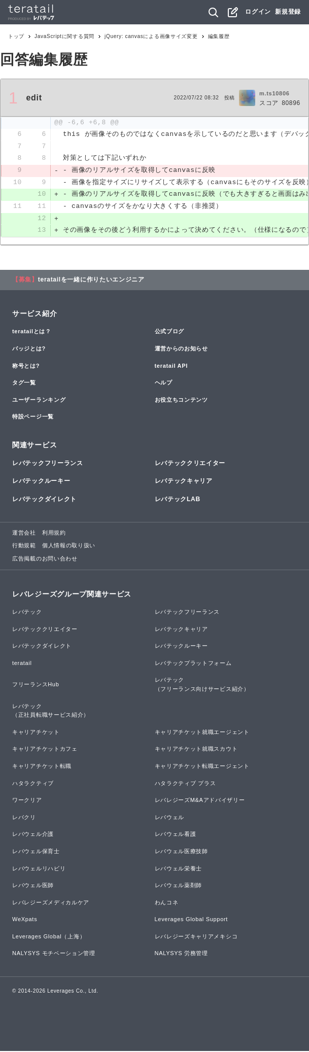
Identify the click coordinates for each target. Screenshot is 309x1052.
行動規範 (24, 547)
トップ (16, 36)
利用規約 (54, 534)
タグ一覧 (24, 384)
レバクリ (24, 818)
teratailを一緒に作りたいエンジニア (91, 281)
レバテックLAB (177, 500)
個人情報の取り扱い (68, 547)
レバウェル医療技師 (181, 852)
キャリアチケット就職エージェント (202, 733)
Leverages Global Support (191, 921)
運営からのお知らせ (181, 349)
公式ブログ (170, 333)
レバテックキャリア (184, 482)
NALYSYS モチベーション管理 (53, 955)
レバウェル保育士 (36, 852)
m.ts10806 (274, 93)
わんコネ (167, 903)
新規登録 (288, 11)
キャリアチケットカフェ (45, 750)
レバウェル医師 (33, 887)
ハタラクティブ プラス (185, 784)
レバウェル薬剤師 (178, 887)
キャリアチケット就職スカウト (196, 750)
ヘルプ (164, 384)
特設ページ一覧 (33, 418)
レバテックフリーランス (47, 464)
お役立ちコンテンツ (181, 401)
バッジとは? (29, 349)
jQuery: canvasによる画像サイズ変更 (151, 36)
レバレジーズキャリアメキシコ (196, 937)
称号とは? (26, 367)
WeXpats (24, 921)
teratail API (171, 367)
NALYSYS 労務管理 (181, 955)
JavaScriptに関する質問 (64, 36)
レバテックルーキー (41, 482)
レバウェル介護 (33, 835)
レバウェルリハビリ (38, 869)
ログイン (258, 11)
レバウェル (170, 818)
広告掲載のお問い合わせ (45, 559)
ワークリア (27, 801)
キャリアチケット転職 (42, 767)
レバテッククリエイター (190, 464)
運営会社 (24, 534)
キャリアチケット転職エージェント (202, 767)
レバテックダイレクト (44, 500)
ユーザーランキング (38, 401)
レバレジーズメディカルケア (50, 903)
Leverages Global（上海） (48, 937)
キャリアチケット (36, 733)
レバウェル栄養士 (178, 869)
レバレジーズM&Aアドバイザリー (200, 801)
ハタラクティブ (33, 784)
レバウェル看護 (175, 835)
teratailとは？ (31, 333)
